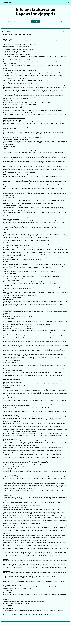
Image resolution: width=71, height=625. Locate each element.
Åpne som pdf (9, 32)
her (27, 606)
